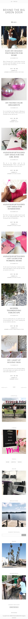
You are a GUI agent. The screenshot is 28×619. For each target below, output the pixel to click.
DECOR (7, 462)
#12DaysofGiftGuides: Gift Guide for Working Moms (14, 258)
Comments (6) (14, 70)
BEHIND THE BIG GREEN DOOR (15, 615)
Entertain (11, 72)
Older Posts (24, 387)
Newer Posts (4, 387)
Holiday (16, 72)
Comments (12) (14, 224)
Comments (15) (14, 276)
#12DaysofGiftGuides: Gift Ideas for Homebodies (14, 206)
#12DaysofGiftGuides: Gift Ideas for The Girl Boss (14, 155)
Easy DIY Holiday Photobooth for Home (14, 53)
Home (14, 329)
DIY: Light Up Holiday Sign (14, 361)
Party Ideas (21, 72)
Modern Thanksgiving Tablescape (14, 310)
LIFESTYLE (13, 462)
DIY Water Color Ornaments (14, 104)
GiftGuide (14, 173)
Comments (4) (14, 377)
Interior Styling (20, 329)
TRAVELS (20, 462)
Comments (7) (14, 120)
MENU (14, 22)
